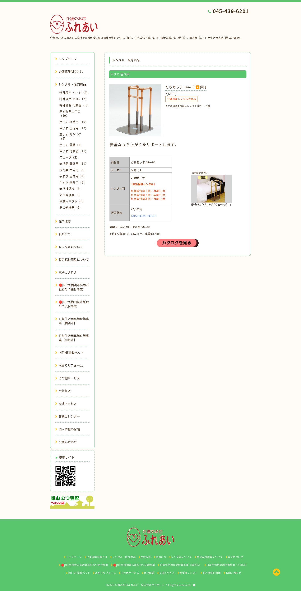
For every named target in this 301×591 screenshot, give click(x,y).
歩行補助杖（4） (70, 188)
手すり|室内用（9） (72, 176)
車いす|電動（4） (71, 145)
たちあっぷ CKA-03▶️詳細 (186, 86)
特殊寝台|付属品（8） (74, 105)
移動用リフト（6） (72, 201)
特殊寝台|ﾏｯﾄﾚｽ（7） (73, 99)
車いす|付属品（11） (73, 151)
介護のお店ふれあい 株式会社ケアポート (140, 585)
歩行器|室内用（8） (72, 170)
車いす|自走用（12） (73, 128)
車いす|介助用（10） (73, 122)
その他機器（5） (70, 207)
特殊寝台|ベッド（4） (74, 92)
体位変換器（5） (70, 195)
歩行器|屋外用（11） (73, 163)
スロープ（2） (69, 157)
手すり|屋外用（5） (72, 182)
